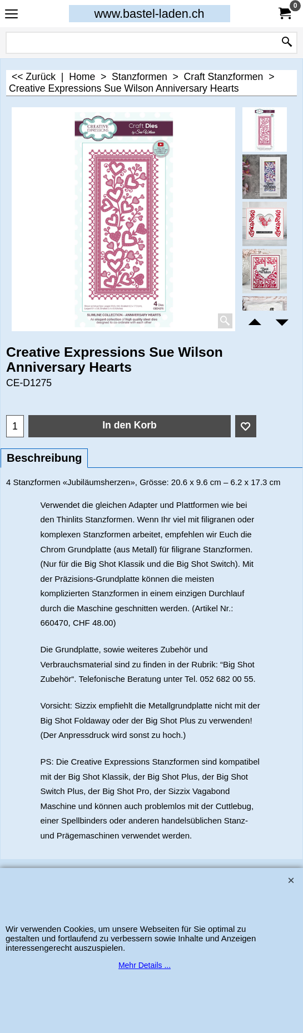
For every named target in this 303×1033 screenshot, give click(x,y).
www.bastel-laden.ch (149, 14)
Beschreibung (44, 458)
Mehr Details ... (144, 965)
